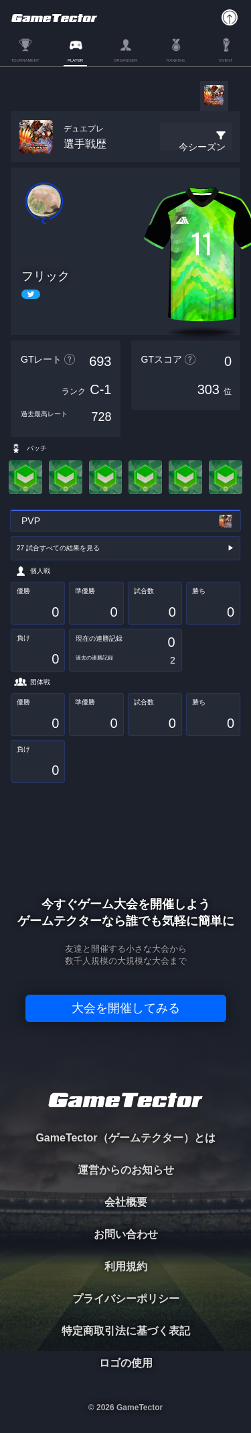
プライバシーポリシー (125, 1298)
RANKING (176, 60)
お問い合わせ (126, 1234)
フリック (45, 276)
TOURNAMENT (25, 60)
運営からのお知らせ (126, 1170)
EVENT (225, 60)
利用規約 (125, 1266)
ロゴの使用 (126, 1363)
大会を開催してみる (126, 1008)
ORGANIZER (126, 60)
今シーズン (202, 146)
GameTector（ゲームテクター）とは (125, 1137)
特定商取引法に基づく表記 (126, 1330)
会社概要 (125, 1202)
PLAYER (75, 60)
